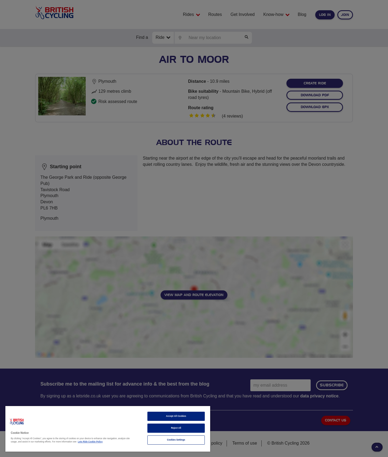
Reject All (176, 428)
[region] (107, 429)
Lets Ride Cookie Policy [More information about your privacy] (90, 442)
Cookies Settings (176, 440)
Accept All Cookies (176, 416)
